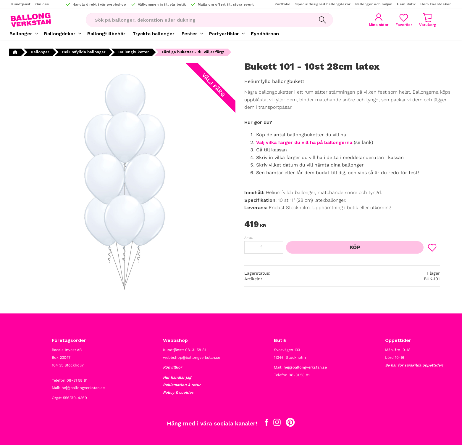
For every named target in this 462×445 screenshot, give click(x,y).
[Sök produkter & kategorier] (199, 20)
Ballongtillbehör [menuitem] (106, 33)
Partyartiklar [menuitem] (224, 33)
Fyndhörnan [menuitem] (265, 33)
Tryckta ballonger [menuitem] (154, 33)
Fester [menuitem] (189, 33)
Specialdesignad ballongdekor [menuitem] (322, 4)
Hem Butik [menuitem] (406, 4)
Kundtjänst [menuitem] (20, 4)
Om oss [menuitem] (42, 4)
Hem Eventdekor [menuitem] (435, 4)
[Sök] (322, 20)
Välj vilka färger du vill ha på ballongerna (304, 142)
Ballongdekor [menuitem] (59, 33)
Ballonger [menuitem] (20, 33)
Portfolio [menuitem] (282, 4)
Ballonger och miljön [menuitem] (373, 4)
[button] (404, 20)
